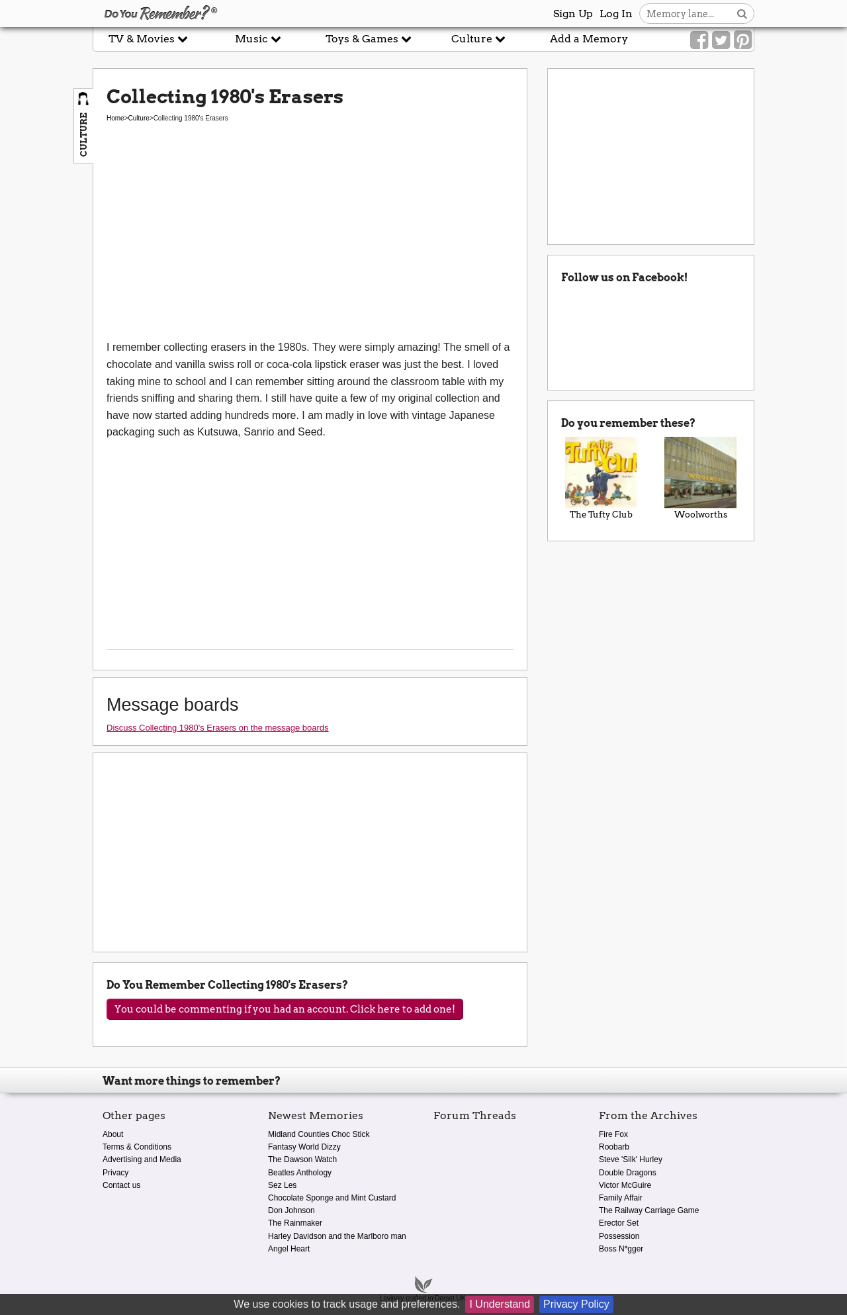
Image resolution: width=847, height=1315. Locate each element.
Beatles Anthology (300, 1172)
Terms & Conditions (137, 1147)
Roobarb (614, 1147)
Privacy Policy (576, 1304)
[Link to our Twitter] (721, 40)
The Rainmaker (295, 1223)
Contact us (121, 1185)
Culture (478, 38)
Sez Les (282, 1185)
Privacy (115, 1172)
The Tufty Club (601, 478)
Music (258, 38)
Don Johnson (291, 1210)
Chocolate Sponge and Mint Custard (332, 1197)
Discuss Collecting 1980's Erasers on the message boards (218, 728)
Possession (619, 1236)
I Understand (499, 1304)
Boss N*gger (621, 1248)
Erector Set (619, 1223)
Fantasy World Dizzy (304, 1147)
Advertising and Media (142, 1159)
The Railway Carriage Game (649, 1210)
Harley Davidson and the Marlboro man (337, 1236)
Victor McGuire (625, 1185)
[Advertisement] (310, 239)
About (113, 1134)
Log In (616, 13)
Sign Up (573, 13)
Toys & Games (369, 38)
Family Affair (621, 1197)
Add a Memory (589, 38)
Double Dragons (627, 1172)
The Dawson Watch (302, 1159)
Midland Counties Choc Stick (318, 1134)
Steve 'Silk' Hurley (630, 1159)
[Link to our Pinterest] (743, 40)
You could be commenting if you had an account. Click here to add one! (284, 1009)
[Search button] (742, 13)
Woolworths (700, 478)
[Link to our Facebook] (699, 40)
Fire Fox (613, 1134)
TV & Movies (148, 38)
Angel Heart (289, 1248)
